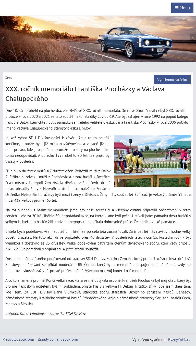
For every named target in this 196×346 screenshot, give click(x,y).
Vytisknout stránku (172, 79)
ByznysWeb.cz (179, 339)
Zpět (8, 77)
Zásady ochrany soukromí (58, 339)
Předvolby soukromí (18, 339)
